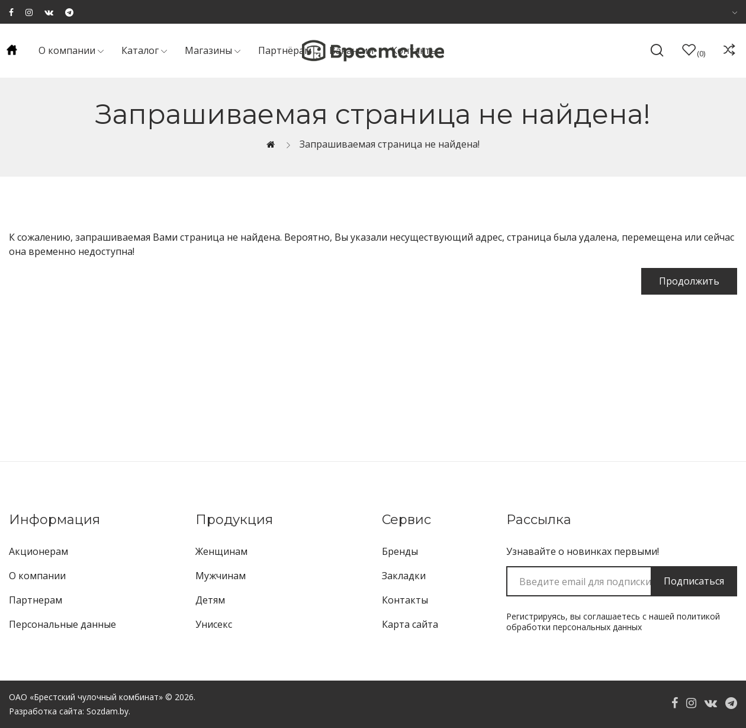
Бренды (400, 551)
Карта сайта (410, 624)
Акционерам (38, 551)
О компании (37, 575)
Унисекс (213, 624)
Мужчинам (220, 575)
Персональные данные (62, 624)
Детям (210, 599)
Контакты (405, 599)
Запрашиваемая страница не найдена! (390, 144)
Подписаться (694, 580)
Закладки (404, 575)
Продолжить (689, 281)
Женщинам (221, 551)
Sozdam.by (107, 711)
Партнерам (35, 599)
